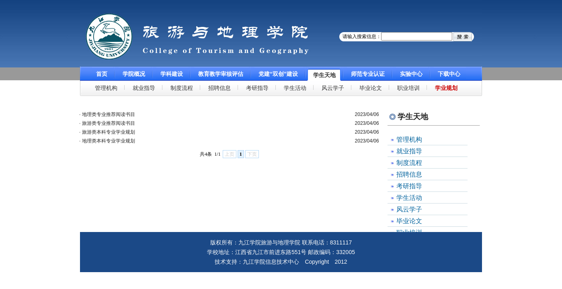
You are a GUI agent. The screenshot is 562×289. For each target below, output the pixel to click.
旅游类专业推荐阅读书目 (108, 123)
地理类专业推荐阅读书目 (108, 114)
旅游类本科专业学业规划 (108, 132)
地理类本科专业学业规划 (108, 141)
